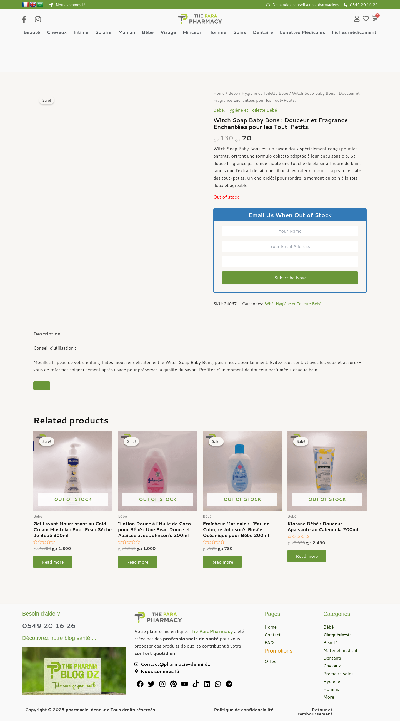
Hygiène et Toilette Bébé (265, 93)
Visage (168, 32)
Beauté (32, 32)
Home (219, 93)
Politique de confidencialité (243, 710)
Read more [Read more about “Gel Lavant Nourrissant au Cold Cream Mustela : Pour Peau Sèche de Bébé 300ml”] (53, 562)
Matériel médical (340, 650)
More (328, 697)
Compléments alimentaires (337, 634)
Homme (217, 32)
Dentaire (263, 32)
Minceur (192, 32)
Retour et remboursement (315, 712)
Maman (126, 32)
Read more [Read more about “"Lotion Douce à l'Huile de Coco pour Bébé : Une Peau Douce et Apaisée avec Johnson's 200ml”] (137, 562)
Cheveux (57, 32)
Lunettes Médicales (302, 32)
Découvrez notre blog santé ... (59, 638)
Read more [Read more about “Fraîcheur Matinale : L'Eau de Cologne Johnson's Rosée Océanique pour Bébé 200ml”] (222, 562)
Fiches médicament (354, 32)
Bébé (148, 32)
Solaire (103, 32)
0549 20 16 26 (49, 625)
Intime (80, 32)
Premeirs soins (338, 673)
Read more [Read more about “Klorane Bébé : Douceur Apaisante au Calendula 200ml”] (307, 556)
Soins (239, 32)
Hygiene (331, 681)
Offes (270, 661)
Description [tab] (47, 334)
